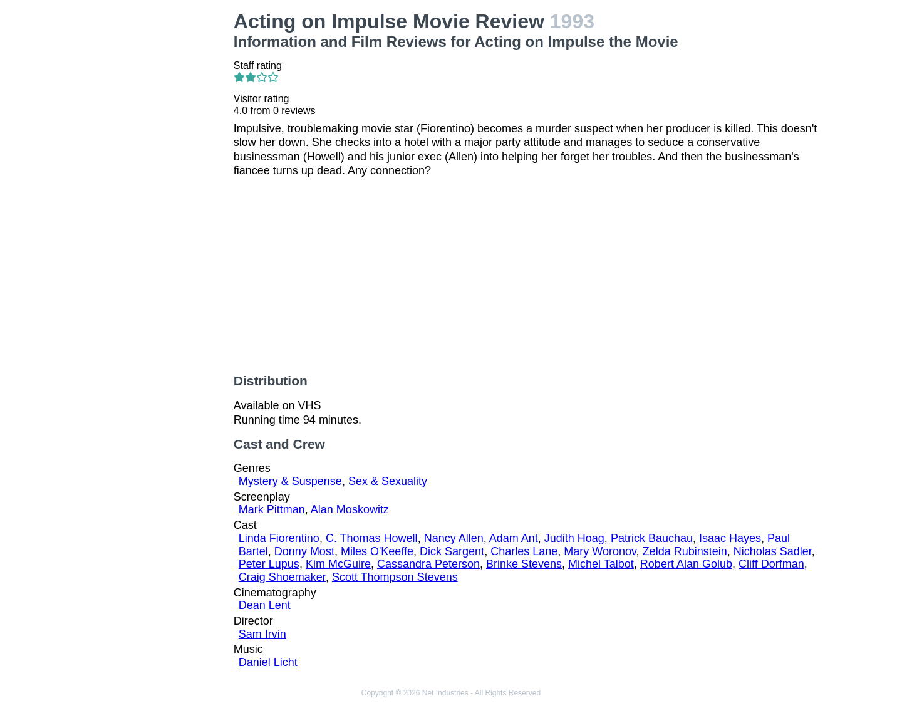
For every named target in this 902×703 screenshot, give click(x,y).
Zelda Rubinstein (685, 551)
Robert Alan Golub (686, 564)
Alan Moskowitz (350, 509)
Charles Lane (523, 551)
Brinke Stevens (524, 564)
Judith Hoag (574, 538)
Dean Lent (265, 605)
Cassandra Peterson (428, 564)
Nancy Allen (454, 538)
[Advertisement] (157, 198)
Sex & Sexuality (387, 481)
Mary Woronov (600, 551)
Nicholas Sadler (773, 551)
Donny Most (304, 551)
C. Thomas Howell (372, 538)
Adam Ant (513, 538)
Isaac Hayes (730, 538)
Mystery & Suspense (290, 481)
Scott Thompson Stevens (395, 577)
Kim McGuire (338, 564)
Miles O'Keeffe (377, 551)
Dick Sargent (452, 551)
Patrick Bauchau (652, 538)
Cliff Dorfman (771, 564)
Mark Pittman (272, 509)
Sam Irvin (262, 634)
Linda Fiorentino (279, 538)
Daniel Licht (268, 662)
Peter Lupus (269, 564)
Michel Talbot (601, 564)
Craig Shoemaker (282, 577)
